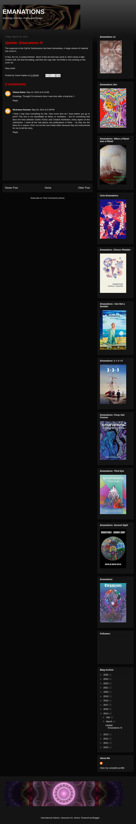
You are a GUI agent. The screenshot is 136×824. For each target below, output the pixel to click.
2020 (106, 692)
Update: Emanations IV (113, 726)
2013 (106, 734)
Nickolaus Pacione (22, 109)
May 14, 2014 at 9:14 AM (37, 92)
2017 (106, 705)
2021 (106, 687)
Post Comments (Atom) (53, 198)
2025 (106, 674)
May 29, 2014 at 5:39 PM (43, 109)
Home (48, 187)
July (108, 717)
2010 (106, 747)
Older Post (84, 187)
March (109, 721)
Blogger (95, 818)
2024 (106, 679)
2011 (106, 743)
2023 (106, 683)
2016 (106, 709)
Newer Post (11, 187)
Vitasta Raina (19, 92)
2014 (106, 713)
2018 (106, 700)
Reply (15, 100)
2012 (106, 738)
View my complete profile (112, 768)
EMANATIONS (24, 11)
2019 (106, 696)
